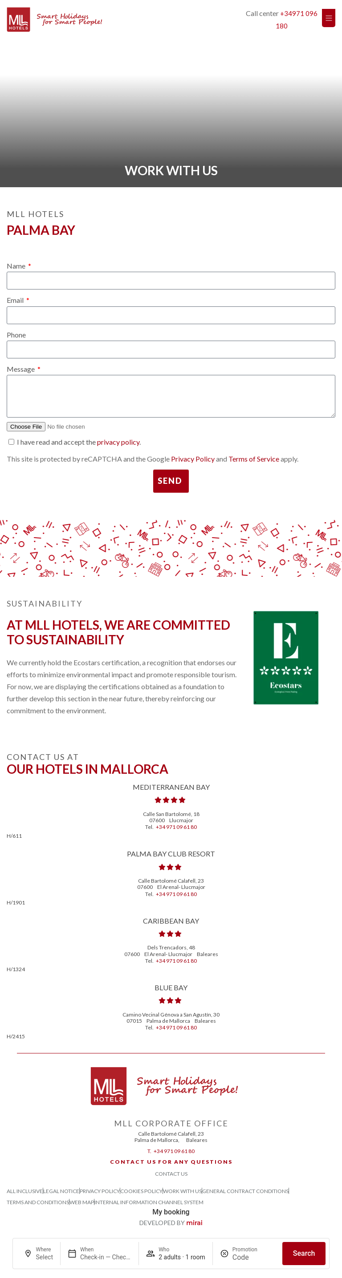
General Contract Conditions (245, 1191)
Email (16, 300)
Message (21, 369)
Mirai (194, 1223)
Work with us (182, 1191)
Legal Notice (61, 1191)
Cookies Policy (141, 1191)
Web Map (81, 1202)
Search (304, 1253)
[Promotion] (253, 1257)
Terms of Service (253, 458)
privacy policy (118, 442)
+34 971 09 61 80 (176, 827)
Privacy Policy (193, 458)
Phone (16, 334)
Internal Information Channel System (149, 1202)
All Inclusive (25, 1191)
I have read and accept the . (79, 442)
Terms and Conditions (38, 1202)
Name (17, 265)
